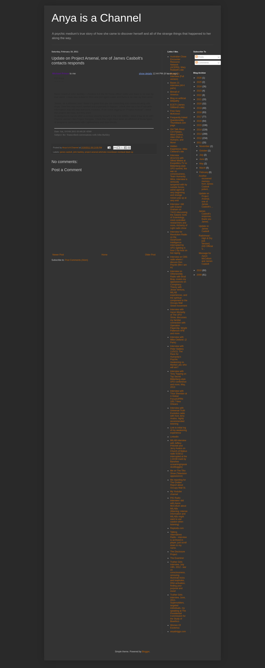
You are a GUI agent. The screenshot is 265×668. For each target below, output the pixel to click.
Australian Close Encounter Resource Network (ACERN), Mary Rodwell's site (178, 63)
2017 (199, 116)
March (202, 168)
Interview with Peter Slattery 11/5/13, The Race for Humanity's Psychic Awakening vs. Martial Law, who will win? (178, 357)
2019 (199, 108)
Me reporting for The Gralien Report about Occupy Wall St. (178, 484)
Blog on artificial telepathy (178, 99)
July (201, 155)
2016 (199, 121)
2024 (199, 86)
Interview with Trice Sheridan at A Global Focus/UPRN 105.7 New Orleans (178, 398)
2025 (199, 82)
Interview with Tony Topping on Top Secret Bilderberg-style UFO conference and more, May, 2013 (178, 379)
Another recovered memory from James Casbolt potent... (206, 183)
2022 (199, 95)
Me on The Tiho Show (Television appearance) (178, 473)
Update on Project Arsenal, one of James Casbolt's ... (206, 200)
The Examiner (177, 558)
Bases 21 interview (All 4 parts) (177, 85)
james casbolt (66, 152)
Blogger (145, 651)
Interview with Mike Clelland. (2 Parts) (178, 340)
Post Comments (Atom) (76, 260)
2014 (199, 129)
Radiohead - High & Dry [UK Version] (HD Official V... (206, 242)
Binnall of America (174, 93)
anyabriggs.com (178, 631)
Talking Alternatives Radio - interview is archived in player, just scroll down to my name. (178, 540)
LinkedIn (174, 436)
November (204, 146)
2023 (199, 90)
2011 (199, 142)
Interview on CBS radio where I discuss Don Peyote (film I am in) (178, 262)
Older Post (150, 254)
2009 (199, 275)
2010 (199, 270)
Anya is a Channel (96, 18)
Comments (202, 62)
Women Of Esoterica (175, 626)
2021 (199, 99)
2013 (199, 134)
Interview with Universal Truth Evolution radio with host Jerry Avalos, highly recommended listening (177, 416)
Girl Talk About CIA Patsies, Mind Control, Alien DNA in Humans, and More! (177, 136)
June (202, 159)
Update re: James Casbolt (204, 229)
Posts (199, 57)
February (204, 172)
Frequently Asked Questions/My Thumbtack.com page (178, 121)
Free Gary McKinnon (175, 112)
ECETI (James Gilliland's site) (177, 106)
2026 (199, 78)
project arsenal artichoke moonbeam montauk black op (109, 152)
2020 (199, 103)
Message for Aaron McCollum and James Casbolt (205, 258)
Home (104, 254)
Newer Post (58, 254)
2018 (199, 112)
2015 (199, 125)
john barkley (78, 152)
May (201, 163)
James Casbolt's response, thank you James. (205, 216)
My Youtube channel (176, 492)
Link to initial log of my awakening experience (178, 430)
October (203, 150)
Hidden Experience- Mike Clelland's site (178, 149)
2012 (199, 138)
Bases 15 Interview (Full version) (177, 76)
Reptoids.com (177, 528)
